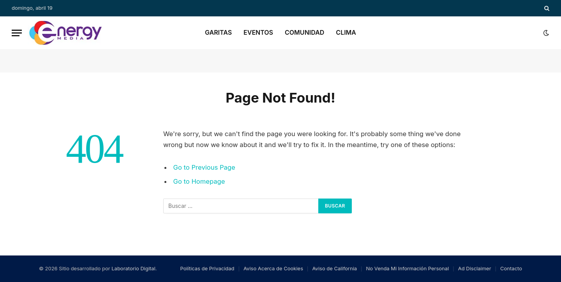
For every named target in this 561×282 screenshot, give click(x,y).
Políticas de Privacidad (207, 268)
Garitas (218, 32)
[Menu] (17, 33)
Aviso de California (334, 268)
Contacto (511, 268)
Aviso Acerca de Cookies (273, 268)
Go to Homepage (199, 181)
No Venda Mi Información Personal (407, 268)
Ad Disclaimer (474, 268)
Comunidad (304, 32)
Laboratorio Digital (133, 268)
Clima (346, 32)
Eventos (258, 32)
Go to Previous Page (204, 167)
